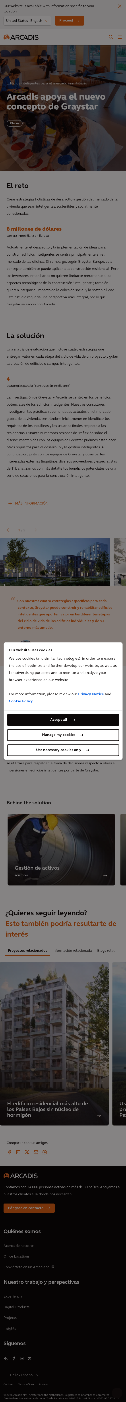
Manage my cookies (58, 735)
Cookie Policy (21, 701)
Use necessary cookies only (58, 750)
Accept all (58, 720)
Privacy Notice (91, 694)
